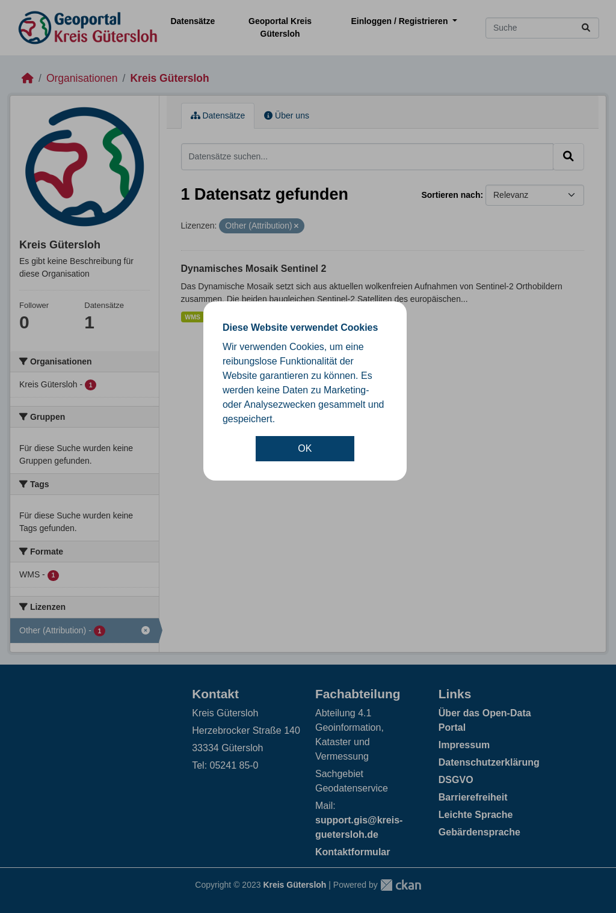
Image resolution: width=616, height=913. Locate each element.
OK (305, 448)
